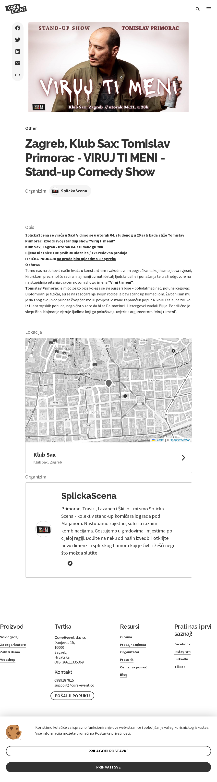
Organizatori (132, 654)
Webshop (9, 663)
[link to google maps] (108, 457)
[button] (109, 383)
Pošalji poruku (72, 696)
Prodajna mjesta (136, 646)
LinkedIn (182, 662)
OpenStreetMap (180, 440)
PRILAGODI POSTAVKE (108, 749)
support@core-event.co (74, 685)
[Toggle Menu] (208, 9)
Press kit (128, 663)
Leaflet (158, 440)
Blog (124, 680)
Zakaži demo (12, 654)
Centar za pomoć (137, 672)
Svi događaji (11, 637)
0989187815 (64, 680)
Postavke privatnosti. (113, 731)
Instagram (184, 653)
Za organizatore (16, 646)
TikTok (180, 670)
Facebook (184, 644)
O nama (127, 637)
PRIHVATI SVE (108, 766)
